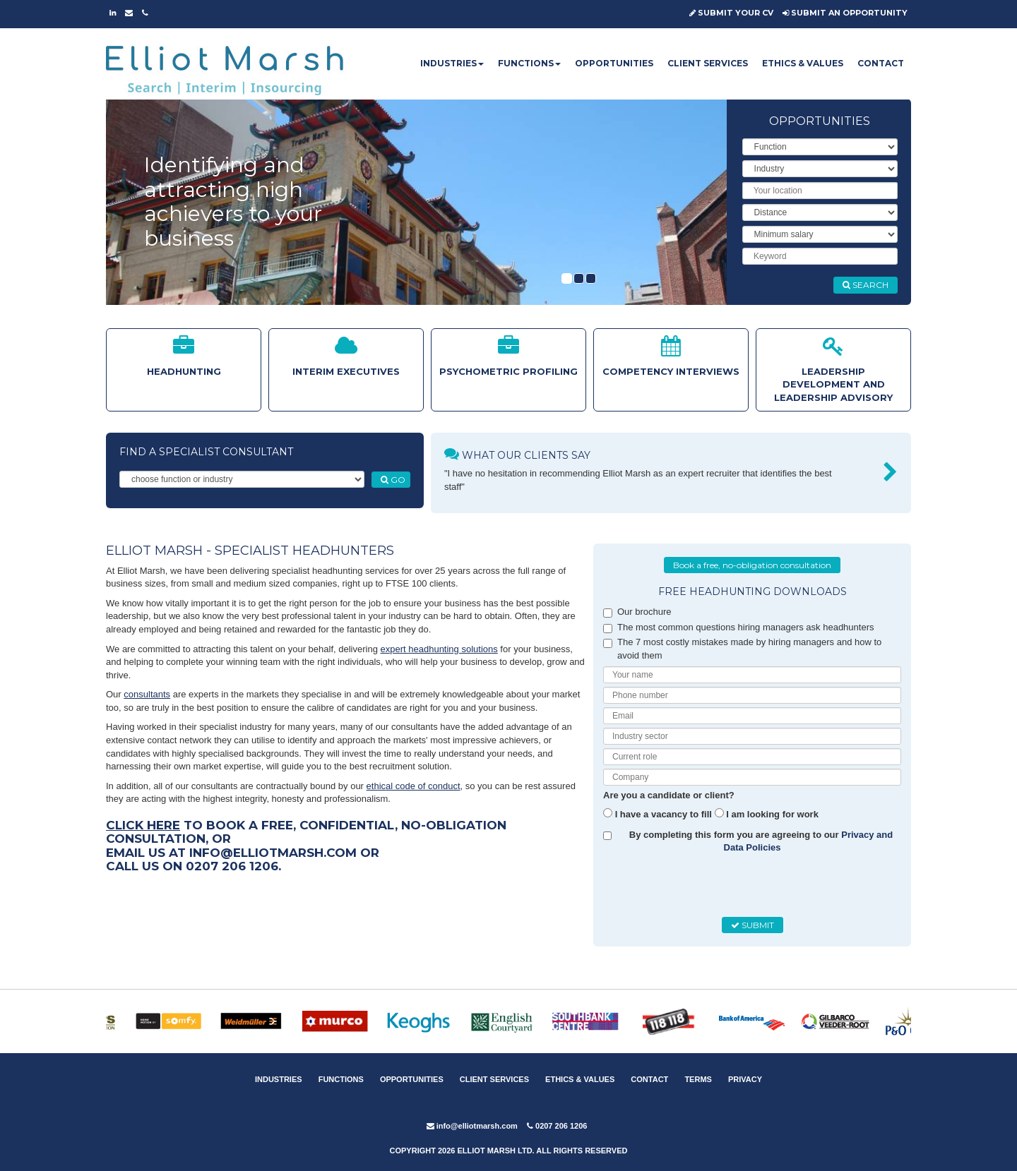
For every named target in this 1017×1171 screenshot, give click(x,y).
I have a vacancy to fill (663, 814)
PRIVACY (745, 1079)
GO (393, 479)
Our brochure (637, 612)
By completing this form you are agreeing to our (761, 841)
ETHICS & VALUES (802, 63)
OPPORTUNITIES (614, 63)
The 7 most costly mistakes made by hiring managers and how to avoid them (742, 649)
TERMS (698, 1079)
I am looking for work (772, 814)
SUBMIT (752, 925)
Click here (143, 825)
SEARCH (865, 285)
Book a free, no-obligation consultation (752, 565)
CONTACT (880, 63)
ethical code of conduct (413, 786)
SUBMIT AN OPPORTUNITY (845, 13)
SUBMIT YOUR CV (731, 13)
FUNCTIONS (529, 63)
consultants (147, 694)
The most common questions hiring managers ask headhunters (738, 627)
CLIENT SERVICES (707, 63)
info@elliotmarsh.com (472, 1126)
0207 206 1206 (557, 1126)
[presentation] (714, 885)
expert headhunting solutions (439, 649)
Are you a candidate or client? (668, 795)
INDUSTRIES (452, 63)
